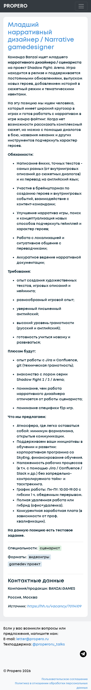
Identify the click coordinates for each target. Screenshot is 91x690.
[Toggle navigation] (81, 6)
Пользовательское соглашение (65, 679)
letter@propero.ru (32, 639)
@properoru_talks (48, 644)
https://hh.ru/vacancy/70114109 (54, 606)
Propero (15, 6)
